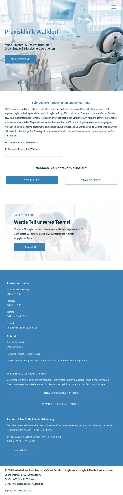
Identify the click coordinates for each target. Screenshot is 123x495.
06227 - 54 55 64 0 (17, 316)
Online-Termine (20, 59)
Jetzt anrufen (32, 180)
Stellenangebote (29, 247)
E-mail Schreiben (91, 180)
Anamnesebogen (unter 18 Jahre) (61, 404)
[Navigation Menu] (113, 7)
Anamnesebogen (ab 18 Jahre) (61, 393)
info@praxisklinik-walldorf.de (22, 327)
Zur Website (22, 450)
